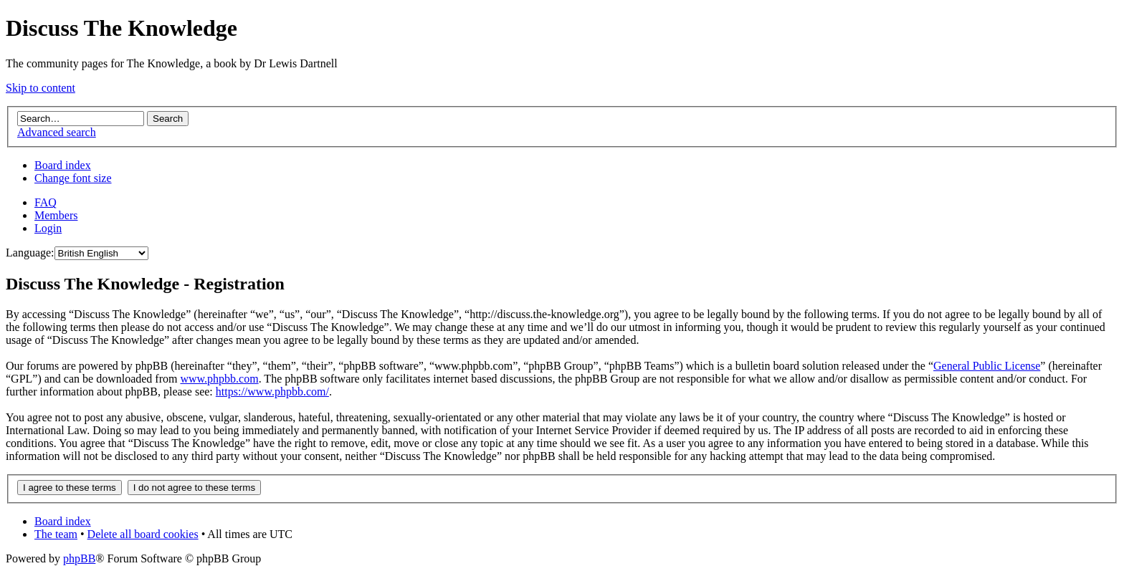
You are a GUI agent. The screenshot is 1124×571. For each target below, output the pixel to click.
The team (55, 534)
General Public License (986, 366)
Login (48, 228)
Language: (30, 252)
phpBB (79, 558)
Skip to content (40, 88)
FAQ (45, 202)
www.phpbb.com (219, 379)
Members (55, 215)
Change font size (73, 178)
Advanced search (56, 132)
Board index (62, 165)
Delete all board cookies (143, 534)
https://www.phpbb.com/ (272, 391)
